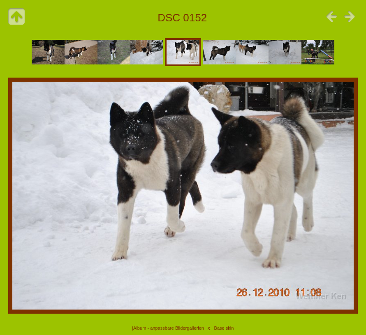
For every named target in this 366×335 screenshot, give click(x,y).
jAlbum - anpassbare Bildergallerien (168, 328)
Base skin (224, 328)
